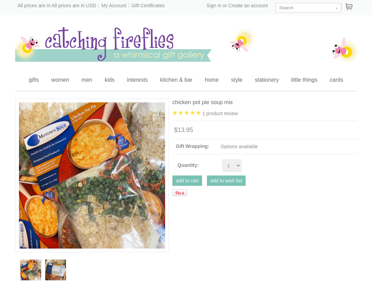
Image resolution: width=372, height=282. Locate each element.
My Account (113, 5)
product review (220, 113)
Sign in (214, 5)
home (212, 80)
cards (336, 80)
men (87, 80)
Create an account (248, 5)
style (236, 80)
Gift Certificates (148, 5)
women (60, 80)
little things (304, 80)
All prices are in (73, 5)
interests (137, 80)
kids (109, 80)
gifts (34, 80)
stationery (267, 80)
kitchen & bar (176, 80)
